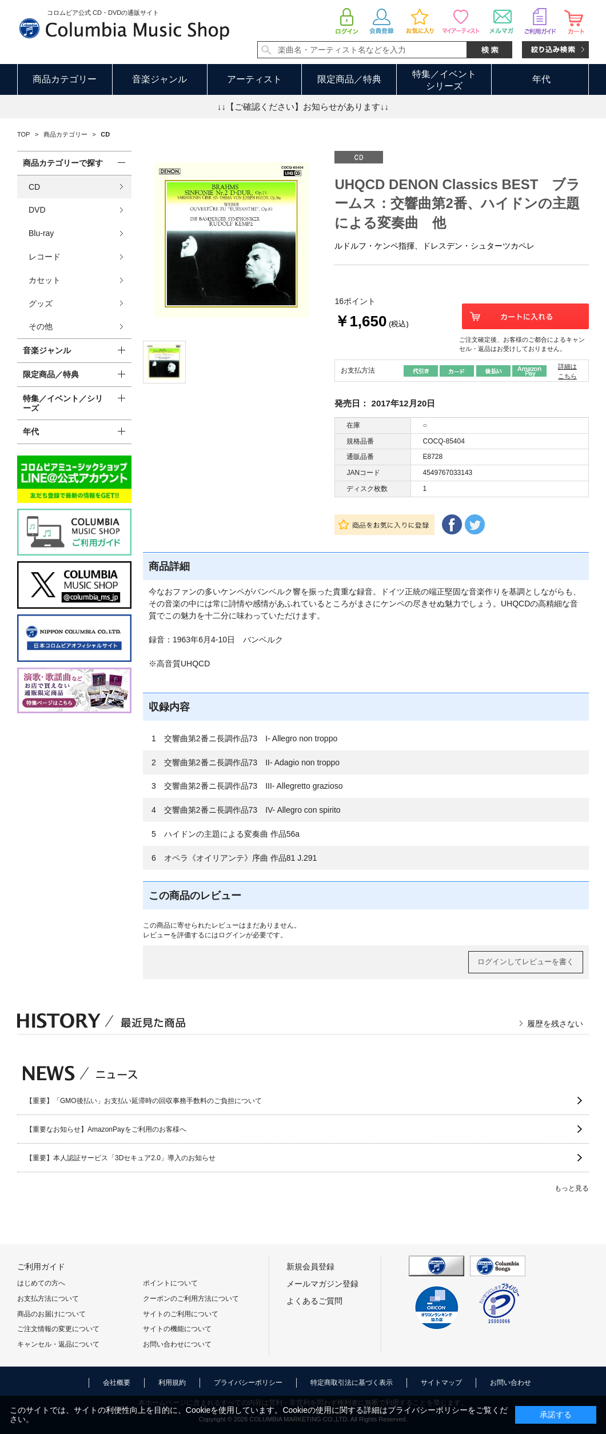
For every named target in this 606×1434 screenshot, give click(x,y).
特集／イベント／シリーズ (63, 403)
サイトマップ (441, 1383)
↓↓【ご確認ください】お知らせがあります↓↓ (303, 106)
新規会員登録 (310, 1266)
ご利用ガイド (41, 1266)
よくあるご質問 (314, 1300)
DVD (37, 209)
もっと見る (572, 1188)
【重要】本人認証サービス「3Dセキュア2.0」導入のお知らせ (121, 1158)
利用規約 (172, 1383)
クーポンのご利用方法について (191, 1299)
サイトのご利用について (180, 1314)
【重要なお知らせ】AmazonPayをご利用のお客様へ (106, 1129)
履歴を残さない (555, 1023)
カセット (45, 280)
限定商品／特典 (349, 79)
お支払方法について (48, 1299)
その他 (41, 326)
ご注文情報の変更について (58, 1329)
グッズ (41, 303)
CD (34, 186)
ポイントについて (170, 1283)
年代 (541, 79)
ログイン (232, 935)
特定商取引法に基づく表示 (351, 1383)
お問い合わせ (510, 1383)
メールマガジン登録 (322, 1283)
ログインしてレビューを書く (525, 961)
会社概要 (116, 1383)
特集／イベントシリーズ (444, 80)
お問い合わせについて (177, 1344)
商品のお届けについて (51, 1314)
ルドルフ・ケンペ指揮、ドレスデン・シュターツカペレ (434, 245)
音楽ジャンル (159, 79)
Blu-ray (41, 233)
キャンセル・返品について (58, 1344)
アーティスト (254, 79)
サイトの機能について (177, 1329)
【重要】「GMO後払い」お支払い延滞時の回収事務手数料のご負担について (144, 1101)
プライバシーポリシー (248, 1383)
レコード (45, 256)
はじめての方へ (41, 1283)
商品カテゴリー (65, 79)
